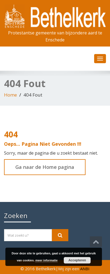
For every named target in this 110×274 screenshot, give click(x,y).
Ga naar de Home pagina (44, 167)
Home (10, 95)
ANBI (85, 268)
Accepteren (77, 260)
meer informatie (46, 260)
